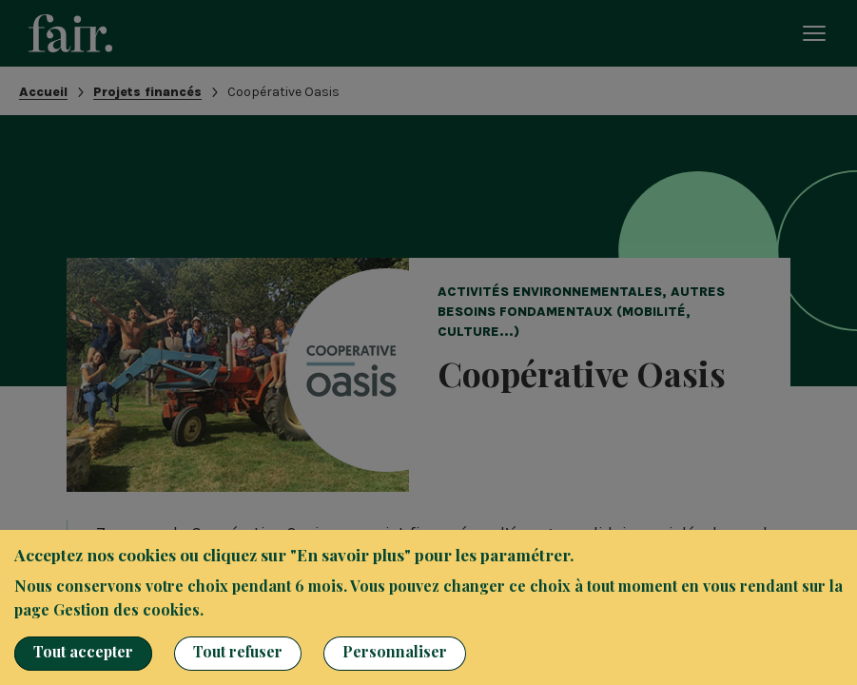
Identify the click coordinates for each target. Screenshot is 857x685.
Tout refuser (237, 651)
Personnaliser (394, 651)
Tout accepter (83, 651)
